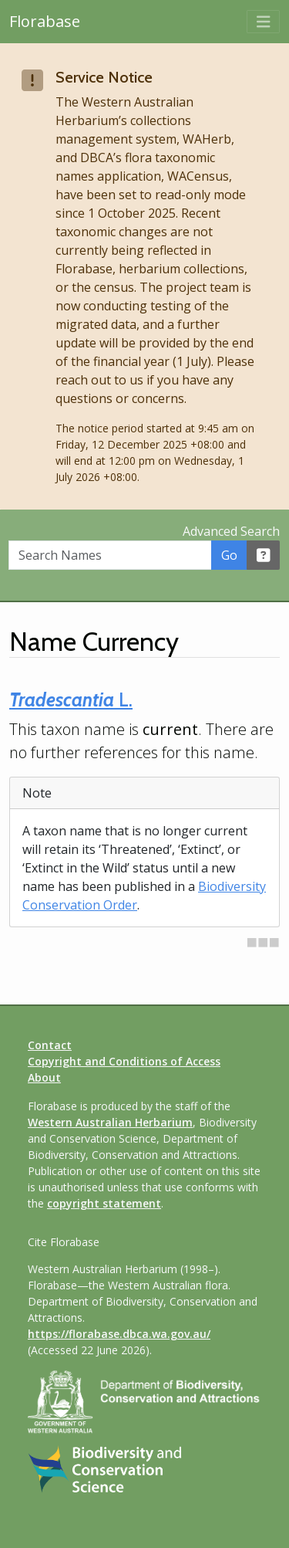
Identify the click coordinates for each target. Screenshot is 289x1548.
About (44, 1077)
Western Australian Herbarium (110, 1122)
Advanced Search (231, 531)
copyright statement (104, 1203)
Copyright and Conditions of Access (124, 1061)
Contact (50, 1045)
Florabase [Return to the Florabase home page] (44, 21)
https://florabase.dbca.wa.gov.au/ (119, 1333)
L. (71, 699)
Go (229, 555)
